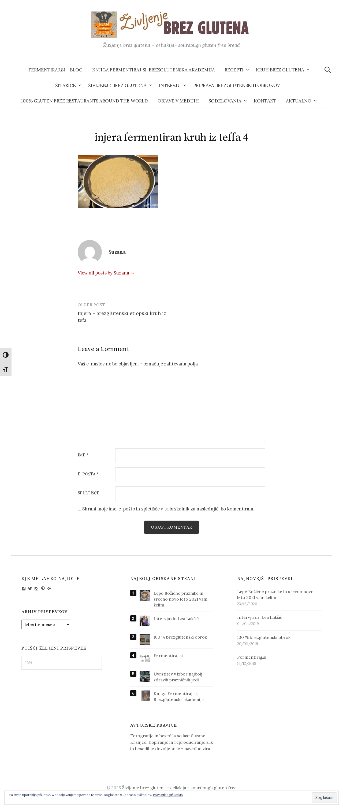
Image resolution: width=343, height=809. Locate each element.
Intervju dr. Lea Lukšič (176, 618)
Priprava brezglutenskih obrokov (236, 85)
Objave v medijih (178, 101)
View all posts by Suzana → (106, 273)
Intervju (170, 85)
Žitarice (65, 85)
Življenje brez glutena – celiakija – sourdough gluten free (179, 787)
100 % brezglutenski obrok (180, 637)
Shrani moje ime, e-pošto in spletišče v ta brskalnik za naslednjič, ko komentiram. (168, 509)
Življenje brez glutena (117, 85)
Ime (83, 455)
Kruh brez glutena (280, 70)
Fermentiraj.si (168, 655)
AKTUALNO (298, 101)
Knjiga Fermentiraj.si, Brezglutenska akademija (153, 70)
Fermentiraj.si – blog (55, 70)
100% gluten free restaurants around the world (84, 101)
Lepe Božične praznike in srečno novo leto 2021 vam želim (180, 599)
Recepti (234, 70)
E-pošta (88, 474)
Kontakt (265, 101)
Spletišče (88, 493)
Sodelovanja (224, 101)
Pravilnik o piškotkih (168, 795)
